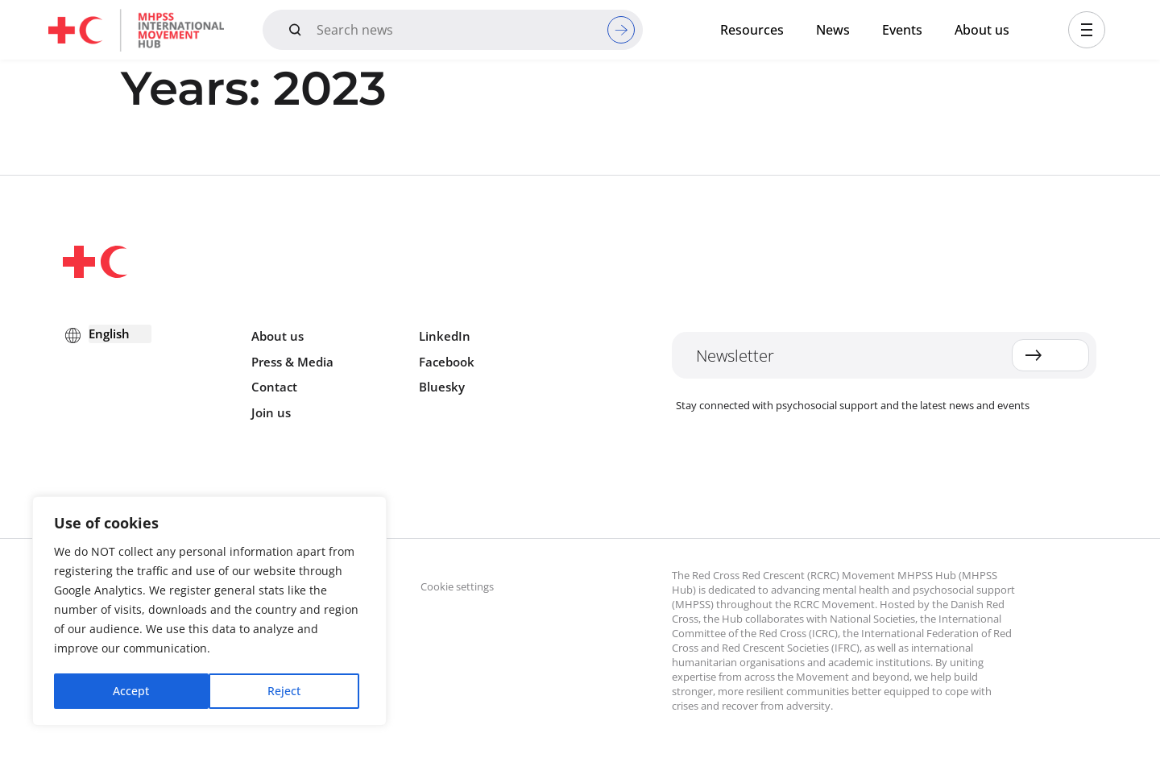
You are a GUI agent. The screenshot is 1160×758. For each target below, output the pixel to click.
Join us (271, 412)
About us (982, 30)
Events (902, 30)
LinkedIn (444, 336)
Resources (752, 30)
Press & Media (292, 362)
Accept (288, 690)
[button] (1087, 30)
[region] (209, 612)
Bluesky (442, 387)
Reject (129, 690)
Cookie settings (457, 586)
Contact (274, 387)
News (833, 30)
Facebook (446, 362)
